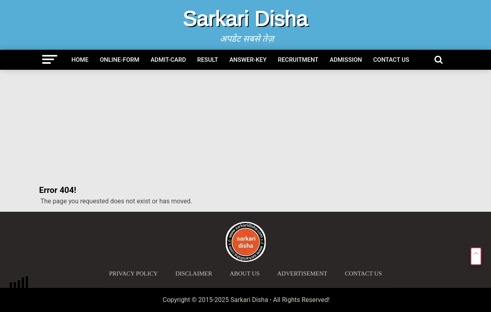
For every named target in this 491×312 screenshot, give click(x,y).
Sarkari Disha (245, 18)
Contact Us (391, 59)
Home (80, 59)
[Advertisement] (245, 128)
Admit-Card (168, 59)
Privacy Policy (133, 273)
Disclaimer (194, 273)
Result (207, 59)
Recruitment (298, 59)
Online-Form (119, 59)
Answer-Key (248, 59)
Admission (346, 59)
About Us (244, 273)
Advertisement (302, 273)
